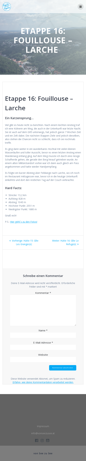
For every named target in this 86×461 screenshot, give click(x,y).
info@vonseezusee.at (43, 433)
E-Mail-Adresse (43, 342)
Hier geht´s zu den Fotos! (23, 221)
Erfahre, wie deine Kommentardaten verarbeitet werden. (43, 382)
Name (43, 330)
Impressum (43, 426)
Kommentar (43, 292)
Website (43, 354)
